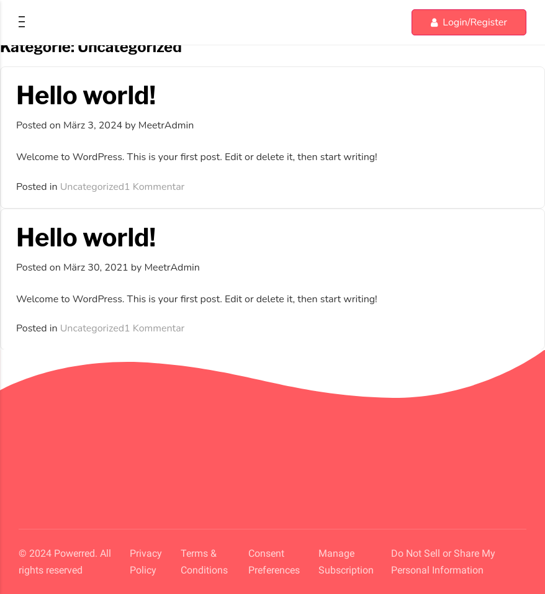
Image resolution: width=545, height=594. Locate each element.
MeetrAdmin (166, 125)
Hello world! (86, 95)
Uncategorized (92, 187)
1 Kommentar (154, 187)
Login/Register (469, 22)
